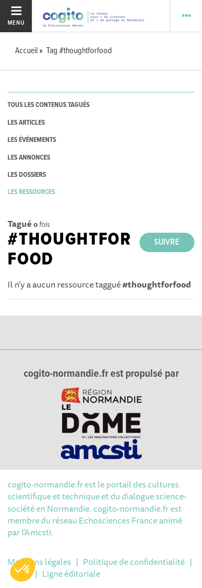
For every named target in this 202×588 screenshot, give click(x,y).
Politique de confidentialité (134, 562)
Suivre (166, 242)
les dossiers (27, 175)
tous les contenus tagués (48, 105)
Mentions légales (39, 562)
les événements (32, 140)
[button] (23, 570)
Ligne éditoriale (71, 573)
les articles (26, 122)
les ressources (31, 192)
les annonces (29, 157)
